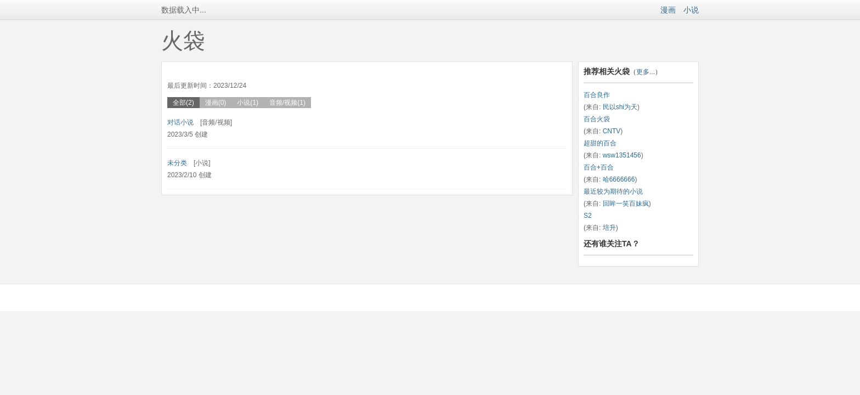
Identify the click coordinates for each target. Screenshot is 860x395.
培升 (609, 228)
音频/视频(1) (287, 102)
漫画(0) (216, 102)
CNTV (612, 131)
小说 (691, 9)
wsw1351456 (622, 155)
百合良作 (597, 95)
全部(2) (183, 102)
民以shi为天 (620, 107)
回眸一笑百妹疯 (626, 203)
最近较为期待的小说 (613, 191)
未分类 (177, 163)
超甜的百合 (600, 143)
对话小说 (180, 122)
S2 (588, 215)
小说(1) (247, 102)
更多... (645, 72)
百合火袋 (597, 119)
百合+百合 (599, 167)
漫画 (668, 9)
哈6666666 (619, 179)
